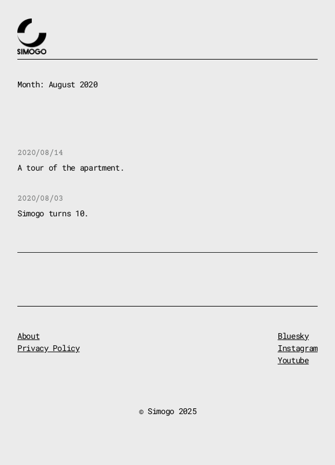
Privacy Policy (48, 347)
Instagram (298, 347)
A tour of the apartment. (70, 167)
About (28, 335)
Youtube (293, 360)
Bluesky (293, 335)
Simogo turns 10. (53, 213)
